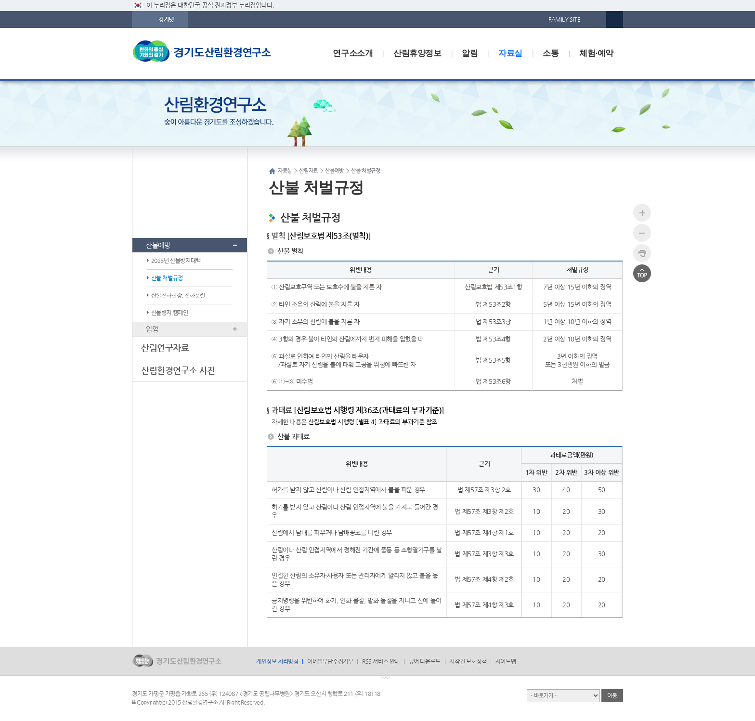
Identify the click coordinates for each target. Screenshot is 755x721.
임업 (152, 329)
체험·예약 (596, 53)
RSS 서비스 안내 (381, 661)
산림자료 (157, 226)
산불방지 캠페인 (169, 312)
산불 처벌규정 (167, 278)
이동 (612, 695)
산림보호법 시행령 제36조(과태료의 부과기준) (369, 410)
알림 (470, 53)
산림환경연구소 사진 (178, 370)
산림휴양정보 (417, 53)
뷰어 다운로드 (425, 661)
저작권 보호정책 (467, 661)
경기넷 (166, 19)
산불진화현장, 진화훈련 (178, 295)
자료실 (510, 53)
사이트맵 (505, 661)
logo (211, 53)
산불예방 (158, 245)
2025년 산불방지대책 (176, 260)
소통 (551, 53)
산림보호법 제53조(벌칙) (328, 236)
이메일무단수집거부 (330, 661)
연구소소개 (353, 53)
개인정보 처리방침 (277, 661)
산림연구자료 (165, 347)
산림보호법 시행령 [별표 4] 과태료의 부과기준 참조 (372, 421)
